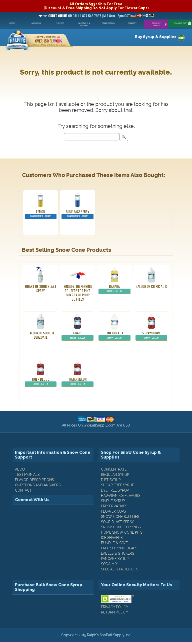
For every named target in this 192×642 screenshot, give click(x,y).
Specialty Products (119, 569)
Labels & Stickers (117, 553)
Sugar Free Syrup (117, 485)
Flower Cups (113, 511)
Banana (114, 289)
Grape (78, 335)
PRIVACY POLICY (114, 607)
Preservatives (114, 506)
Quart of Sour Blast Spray (40, 288)
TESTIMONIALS (27, 475)
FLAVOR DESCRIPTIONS (34, 480)
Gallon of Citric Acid (151, 286)
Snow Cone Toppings (121, 527)
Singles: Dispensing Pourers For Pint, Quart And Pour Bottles (78, 293)
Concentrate (113, 469)
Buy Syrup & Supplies (155, 37)
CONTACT (23, 490)
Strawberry (152, 335)
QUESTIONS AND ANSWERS (37, 485)
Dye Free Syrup (115, 490)
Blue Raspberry (78, 214)
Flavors (60, 23)
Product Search (156, 24)
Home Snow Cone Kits (121, 532)
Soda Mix (109, 564)
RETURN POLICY (114, 612)
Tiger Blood (41, 381)
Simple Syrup (113, 501)
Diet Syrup (110, 480)
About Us (36, 23)
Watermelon (78, 381)
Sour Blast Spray (117, 522)
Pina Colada (114, 335)
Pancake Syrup (114, 559)
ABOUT (21, 469)
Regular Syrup (115, 475)
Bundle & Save (114, 543)
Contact (132, 23)
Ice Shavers (111, 538)
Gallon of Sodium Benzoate (41, 335)
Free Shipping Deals (119, 548)
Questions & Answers (84, 24)
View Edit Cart (181, 23)
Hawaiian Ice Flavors (120, 496)
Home (12, 23)
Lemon (41, 214)
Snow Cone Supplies (120, 517)
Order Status (108, 23)
